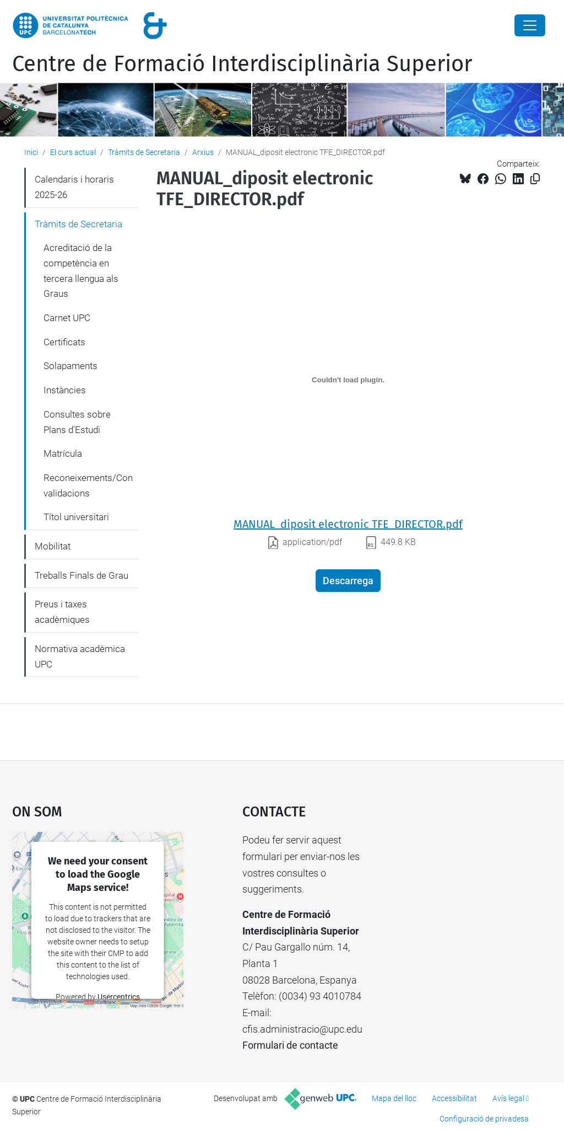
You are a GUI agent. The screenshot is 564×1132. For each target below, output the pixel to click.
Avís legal (508, 1098)
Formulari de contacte (290, 1045)
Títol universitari (76, 516)
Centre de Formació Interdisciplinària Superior (242, 64)
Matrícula (63, 453)
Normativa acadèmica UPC (80, 656)
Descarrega (348, 580)
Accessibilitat (454, 1098)
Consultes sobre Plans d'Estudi (77, 422)
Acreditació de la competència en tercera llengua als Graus (81, 270)
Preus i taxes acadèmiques (62, 612)
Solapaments (70, 365)
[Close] (529, 25)
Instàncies (65, 390)
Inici (31, 152)
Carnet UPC (67, 317)
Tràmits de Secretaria (144, 152)
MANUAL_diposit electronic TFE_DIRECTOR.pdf (348, 524)
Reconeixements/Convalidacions (88, 485)
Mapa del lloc (394, 1098)
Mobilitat (52, 546)
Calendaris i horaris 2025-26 (74, 187)
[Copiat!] (535, 179)
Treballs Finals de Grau (81, 575)
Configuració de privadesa (484, 1118)
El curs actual (73, 152)
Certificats (64, 342)
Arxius (203, 152)
